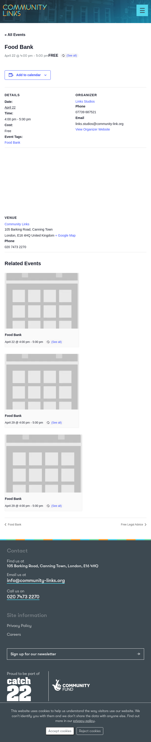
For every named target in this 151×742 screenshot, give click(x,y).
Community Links (17, 224)
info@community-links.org (36, 580)
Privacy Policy (19, 625)
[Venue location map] (75, 181)
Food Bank (12, 142)
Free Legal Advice (132, 524)
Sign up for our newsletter (33, 654)
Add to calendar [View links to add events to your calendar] (28, 75)
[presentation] (42, 301)
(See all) (72, 55)
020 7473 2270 (23, 597)
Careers (14, 634)
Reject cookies (90, 731)
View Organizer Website (93, 129)
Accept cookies (59, 731)
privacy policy (84, 721)
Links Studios (85, 101)
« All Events (15, 35)
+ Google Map (65, 235)
